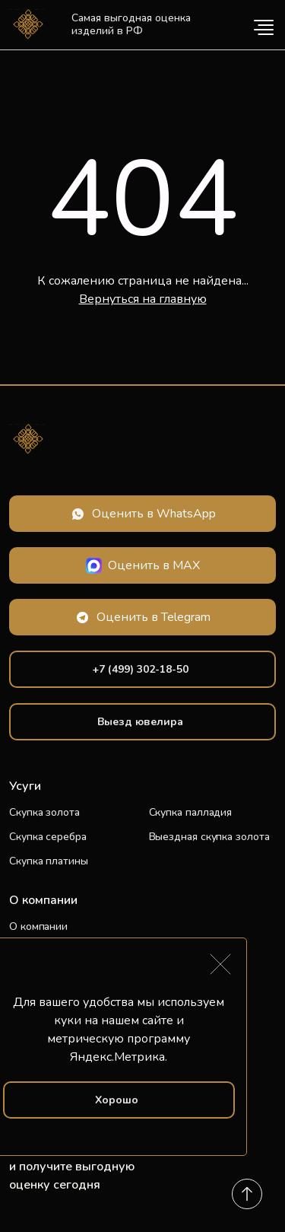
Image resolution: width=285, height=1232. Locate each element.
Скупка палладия (191, 812)
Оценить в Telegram (154, 617)
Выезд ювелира (140, 722)
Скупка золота (44, 812)
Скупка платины (48, 861)
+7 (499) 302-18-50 (140, 669)
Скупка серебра (48, 836)
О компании (38, 926)
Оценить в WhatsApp (154, 513)
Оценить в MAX (154, 565)
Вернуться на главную (143, 299)
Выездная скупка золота (209, 836)
